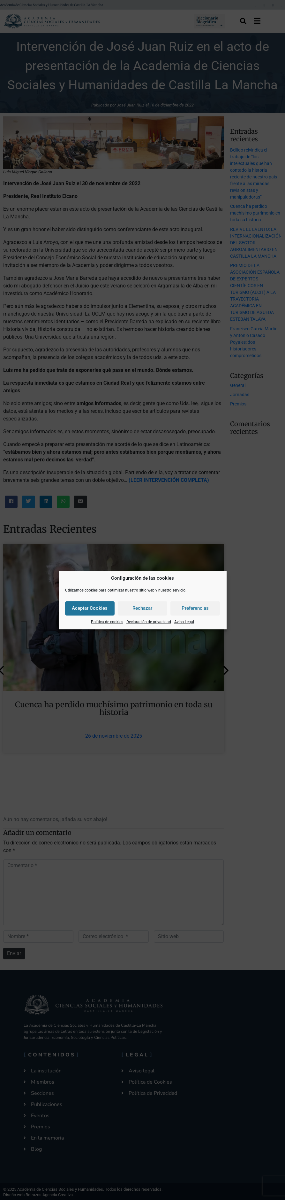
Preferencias (195, 608)
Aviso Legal (184, 622)
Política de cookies (107, 622)
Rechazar (142, 608)
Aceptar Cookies (90, 608)
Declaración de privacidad (148, 622)
